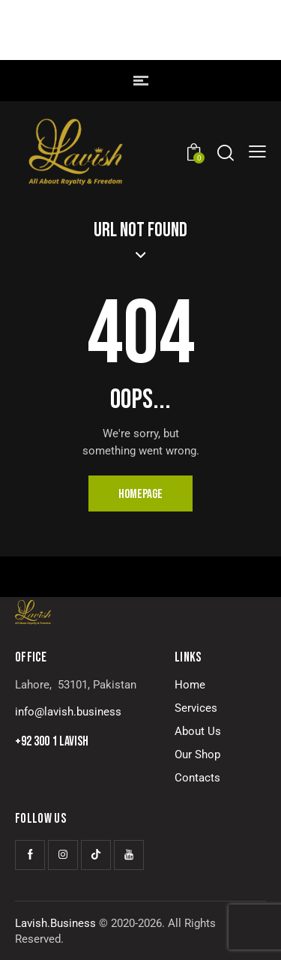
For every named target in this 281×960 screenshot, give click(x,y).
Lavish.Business (55, 923)
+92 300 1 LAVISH (51, 741)
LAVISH (141, 39)
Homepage (140, 494)
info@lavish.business (68, 711)
